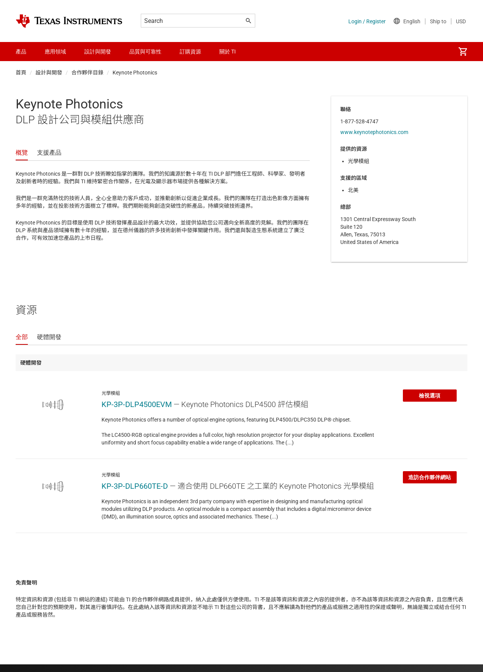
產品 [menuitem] (21, 51)
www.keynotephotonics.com (374, 132)
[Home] (69, 21)
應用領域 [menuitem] (55, 51)
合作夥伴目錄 (87, 72)
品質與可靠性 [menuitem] (145, 51)
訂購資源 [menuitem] (190, 51)
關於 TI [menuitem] (227, 51)
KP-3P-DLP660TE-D (134, 486)
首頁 (21, 72)
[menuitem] (463, 51)
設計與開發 (48, 72)
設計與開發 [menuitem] (97, 51)
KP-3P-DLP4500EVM (136, 404)
